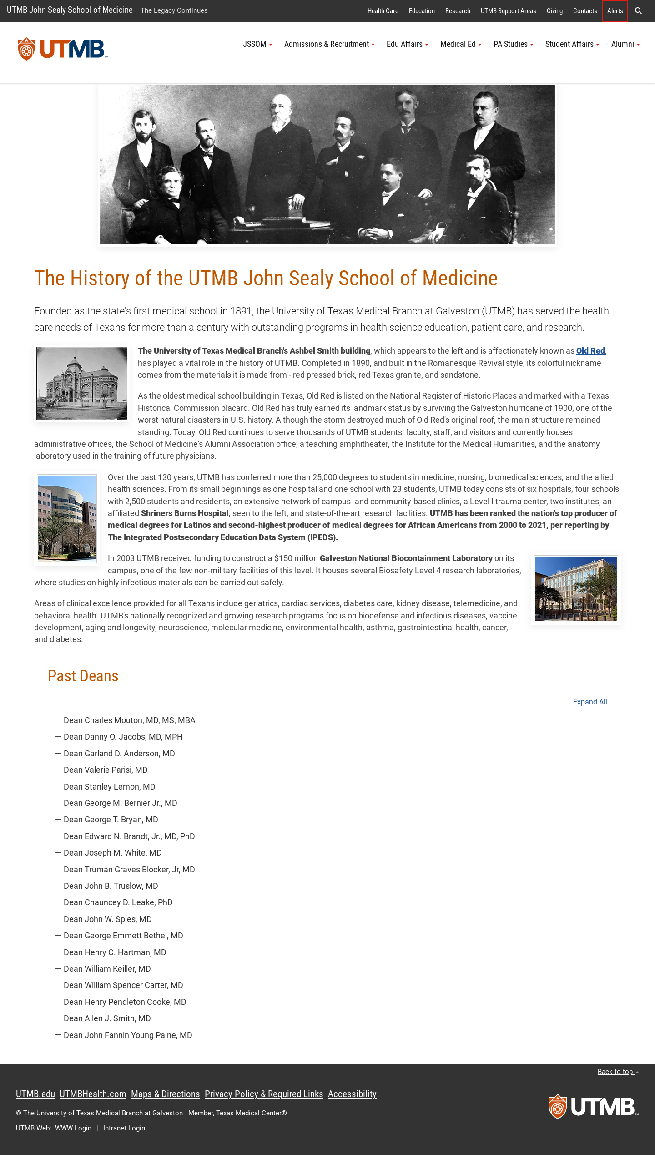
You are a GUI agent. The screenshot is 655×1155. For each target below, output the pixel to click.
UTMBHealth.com (93, 1094)
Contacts (585, 11)
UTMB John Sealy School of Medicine (70, 10)
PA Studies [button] (514, 44)
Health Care (383, 11)
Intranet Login (124, 1128)
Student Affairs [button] (572, 44)
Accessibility (352, 1094)
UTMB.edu (35, 1094)
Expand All (590, 702)
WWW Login (73, 1128)
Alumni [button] (625, 44)
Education (422, 11)
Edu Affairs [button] (407, 44)
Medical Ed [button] (461, 44)
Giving (555, 11)
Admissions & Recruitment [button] (329, 44)
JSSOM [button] (257, 44)
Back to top (618, 1072)
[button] (638, 11)
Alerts (615, 11)
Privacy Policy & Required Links (264, 1094)
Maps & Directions (165, 1094)
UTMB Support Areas (508, 11)
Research (457, 11)
